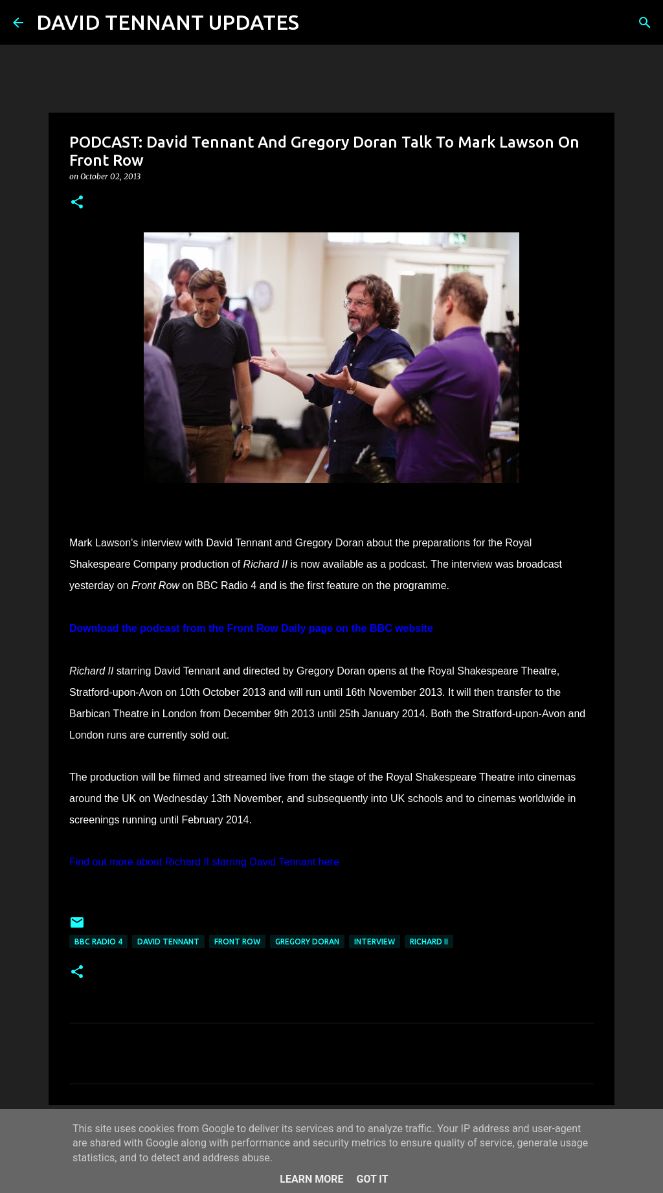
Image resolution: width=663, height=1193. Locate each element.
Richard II (429, 941)
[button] (77, 203)
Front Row (237, 941)
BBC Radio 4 (98, 941)
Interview (374, 941)
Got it (372, 1179)
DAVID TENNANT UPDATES (167, 22)
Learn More (311, 1179)
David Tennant (168, 941)
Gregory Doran (307, 941)
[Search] (317, 22)
